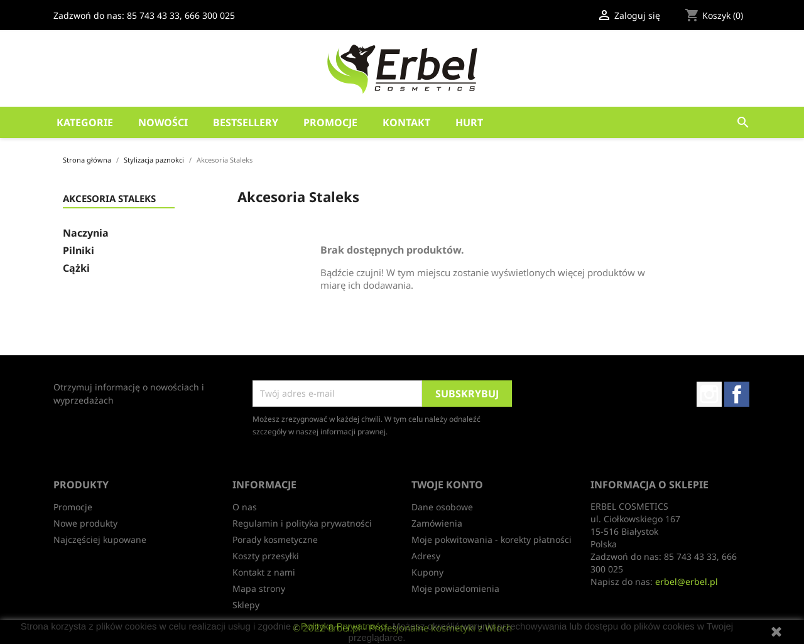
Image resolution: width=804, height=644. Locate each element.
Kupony (427, 572)
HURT (469, 122)
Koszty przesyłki (265, 556)
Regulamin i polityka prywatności (302, 523)
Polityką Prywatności (344, 626)
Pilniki (78, 250)
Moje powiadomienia (455, 588)
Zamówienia (436, 523)
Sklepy (245, 605)
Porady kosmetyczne (275, 539)
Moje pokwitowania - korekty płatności (491, 539)
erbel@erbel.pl (686, 582)
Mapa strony (258, 588)
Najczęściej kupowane (99, 539)
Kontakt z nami (263, 572)
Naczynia (86, 233)
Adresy (425, 556)
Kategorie (85, 122)
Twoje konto (447, 484)
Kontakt (406, 122)
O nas (244, 507)
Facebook (736, 394)
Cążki (76, 268)
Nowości (163, 122)
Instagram (709, 394)
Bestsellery (245, 122)
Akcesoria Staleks (109, 199)
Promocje (330, 122)
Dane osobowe (442, 507)
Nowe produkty (85, 523)
